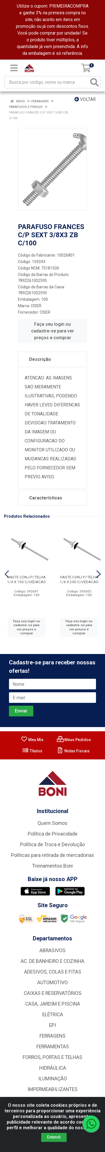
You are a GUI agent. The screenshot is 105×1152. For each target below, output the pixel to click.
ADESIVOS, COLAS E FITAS (52, 972)
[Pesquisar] (94, 82)
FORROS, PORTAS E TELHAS (52, 1057)
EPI (52, 1025)
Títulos (32, 751)
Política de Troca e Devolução (52, 844)
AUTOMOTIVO (52, 982)
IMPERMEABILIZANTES (52, 1089)
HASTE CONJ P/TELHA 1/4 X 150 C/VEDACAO (26, 579)
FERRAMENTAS (52, 1046)
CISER (36, 306)
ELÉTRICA (52, 1014)
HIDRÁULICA (52, 1068)
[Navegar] (7, 574)
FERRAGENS (52, 1036)
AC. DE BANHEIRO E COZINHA (52, 961)
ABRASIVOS (52, 950)
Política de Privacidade (53, 834)
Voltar (85, 99)
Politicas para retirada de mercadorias (52, 855)
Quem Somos (52, 823)
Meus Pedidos (74, 739)
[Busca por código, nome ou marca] (47, 82)
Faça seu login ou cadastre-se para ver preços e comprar (52, 331)
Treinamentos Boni (52, 866)
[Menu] (14, 68)
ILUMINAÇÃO (52, 1078)
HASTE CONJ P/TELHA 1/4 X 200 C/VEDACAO (79, 579)
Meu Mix (32, 739)
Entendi (54, 1137)
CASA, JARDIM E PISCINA (52, 1004)
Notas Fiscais (73, 751)
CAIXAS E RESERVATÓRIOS (52, 993)
